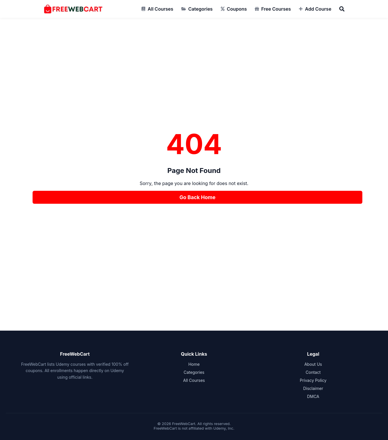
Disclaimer (313, 388)
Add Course (318, 9)
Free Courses (276, 9)
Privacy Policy (313, 380)
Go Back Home (197, 197)
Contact (313, 372)
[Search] (341, 9)
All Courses (160, 9)
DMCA (313, 396)
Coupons (237, 9)
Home (193, 364)
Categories (200, 9)
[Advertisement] (194, 87)
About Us (313, 364)
